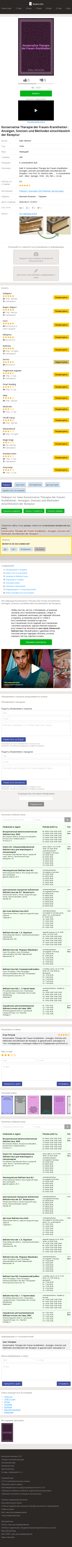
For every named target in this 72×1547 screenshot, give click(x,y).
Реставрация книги (28, 213)
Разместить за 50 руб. (13, 739)
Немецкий (8, 1412)
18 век (29, 8)
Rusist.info (38, 4)
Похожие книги (12, 583)
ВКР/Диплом (44, 191)
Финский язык (7, 1521)
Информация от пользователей (20, 589)
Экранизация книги (36, 111)
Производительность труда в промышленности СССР (23, 1487)
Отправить (64, 1084)
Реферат (23, 191)
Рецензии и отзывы (14, 579)
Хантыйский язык (8, 1463)
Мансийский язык (8, 1531)
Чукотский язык (7, 1469)
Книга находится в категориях (19, 592)
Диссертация (57, 191)
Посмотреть (61, 297)
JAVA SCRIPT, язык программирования (16, 1534)
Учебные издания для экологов (14, 1500)
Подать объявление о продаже (17, 751)
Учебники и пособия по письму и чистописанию (21, 1494)
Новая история (7, 1509)
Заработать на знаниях (13, 490)
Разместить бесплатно (14, 782)
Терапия (8, 1404)
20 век (49, 8)
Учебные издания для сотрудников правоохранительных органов (28, 1528)
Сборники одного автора (11, 1484)
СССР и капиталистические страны (15, 1481)
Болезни (8, 1407)
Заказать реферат (11, 511)
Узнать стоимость (34, 511)
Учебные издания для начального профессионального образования (30, 1506)
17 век (19, 8)
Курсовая (33, 191)
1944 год (8, 1396)
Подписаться (36, 804)
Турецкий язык (7, 1478)
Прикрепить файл (12, 1084)
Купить (35, 93)
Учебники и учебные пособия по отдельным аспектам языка (26, 1491)
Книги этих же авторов (16, 573)
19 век (39, 8)
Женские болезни (12, 1409)
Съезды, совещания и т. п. (12, 1472)
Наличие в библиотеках (16, 576)
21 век (59, 8)
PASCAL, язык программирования (15, 1524)
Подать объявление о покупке (16, 708)
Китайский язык (7, 1466)
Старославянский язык (10, 1515)
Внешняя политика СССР (11, 1456)
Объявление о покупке (16, 569)
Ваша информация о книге (14, 1356)
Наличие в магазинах (15, 586)
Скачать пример (55, 511)
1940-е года (9, 1399)
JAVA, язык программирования (14, 1512)
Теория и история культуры (12, 1459)
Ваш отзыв (6, 1051)
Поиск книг (6, 8)
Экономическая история (11, 1503)
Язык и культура (7, 1537)
